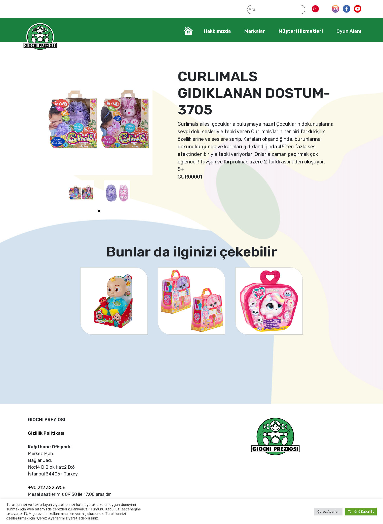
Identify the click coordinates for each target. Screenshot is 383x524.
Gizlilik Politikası (46, 433)
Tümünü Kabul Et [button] (361, 511)
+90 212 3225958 (47, 487)
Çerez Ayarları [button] (328, 511)
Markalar (254, 31)
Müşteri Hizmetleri (301, 31)
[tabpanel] (81, 193)
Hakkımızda (217, 31)
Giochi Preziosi (40, 37)
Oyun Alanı (348, 31)
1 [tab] (99, 210)
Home (188, 31)
